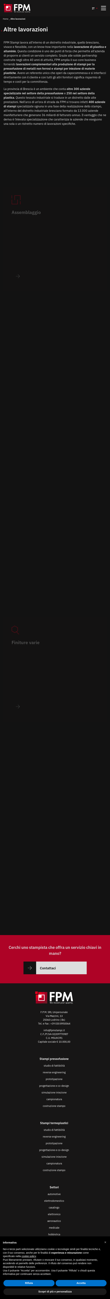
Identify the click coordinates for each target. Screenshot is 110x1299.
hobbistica (54, 1234)
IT (93, 8)
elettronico (54, 1214)
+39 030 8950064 (60, 1023)
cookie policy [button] (29, 1256)
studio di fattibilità (54, 1065)
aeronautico (54, 1221)
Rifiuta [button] (29, 1283)
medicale (54, 1227)
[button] (105, 1242)
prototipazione (54, 1079)
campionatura (54, 1099)
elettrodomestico (54, 1200)
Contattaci (39, 968)
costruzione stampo (54, 1106)
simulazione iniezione (54, 1092)
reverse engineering (54, 1072)
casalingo (54, 1207)
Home (5, 18)
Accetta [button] (81, 1283)
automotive (54, 1194)
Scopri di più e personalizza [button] (55, 1291)
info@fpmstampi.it (54, 1030)
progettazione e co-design (54, 1085)
